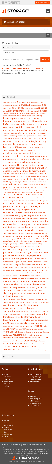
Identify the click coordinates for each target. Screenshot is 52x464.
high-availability (12, 190)
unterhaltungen (30, 326)
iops (17, 201)
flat (22, 182)
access (34, 102)
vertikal (21, 332)
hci (4, 190)
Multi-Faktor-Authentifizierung (25, 223)
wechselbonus (32, 344)
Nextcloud (6, 384)
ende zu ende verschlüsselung (23, 166)
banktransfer (19, 116)
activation (12, 105)
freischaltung (7, 184)
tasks (28, 311)
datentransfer (22, 147)
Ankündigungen (33, 401)
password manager (22, 252)
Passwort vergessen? (35, 399)
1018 (4, 102)
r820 (44, 267)
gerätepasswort (17, 187)
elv (18, 162)
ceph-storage (9, 127)
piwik (43, 262)
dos (13, 159)
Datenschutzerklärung (35, 445)
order (22, 247)
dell (15, 150)
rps (36, 282)
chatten (33, 127)
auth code (16, 113)
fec (19, 179)
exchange (7, 176)
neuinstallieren (7, 233)
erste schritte (43, 173)
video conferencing (43, 332)
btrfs (5, 124)
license (35, 213)
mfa (39, 218)
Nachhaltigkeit (7, 434)
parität (24, 249)
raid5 (12, 270)
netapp (13, 230)
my (19, 227)
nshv (42, 236)
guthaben (37, 187)
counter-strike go (18, 138)
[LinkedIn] (12, 3)
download (17, 159)
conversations (21, 136)
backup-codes (43, 113)
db (28, 147)
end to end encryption (24, 165)
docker (37, 156)
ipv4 (44, 201)
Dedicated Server (7, 381)
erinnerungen (39, 170)
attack (31, 111)
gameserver (32, 184)
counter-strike (33, 136)
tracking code (37, 314)
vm (38, 337)
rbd (38, 270)
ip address (26, 201)
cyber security (26, 141)
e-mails (37, 159)
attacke (36, 111)
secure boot (41, 284)
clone (25, 130)
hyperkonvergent (27, 192)
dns (35, 153)
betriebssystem (10, 118)
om (14, 241)
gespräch (25, 187)
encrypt (36, 162)
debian (39, 147)
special (31, 299)
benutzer (32, 116)
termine (33, 311)
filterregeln (9, 182)
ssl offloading (15, 302)
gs (31, 187)
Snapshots (17, 293)
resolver (37, 276)
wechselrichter (7, 347)
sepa (16, 287)
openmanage (13, 244)
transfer (7, 316)
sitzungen (39, 290)
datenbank (37, 144)
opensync (33, 244)
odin (41, 239)
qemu (16, 267)
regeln (46, 273)
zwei (21, 350)
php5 (28, 262)
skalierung (8, 293)
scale (14, 284)
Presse (5, 423)
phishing (10, 262)
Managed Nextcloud (34, 379)
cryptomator (36, 138)
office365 (45, 239)
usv (24, 328)
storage (10, 305)
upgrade (39, 325)
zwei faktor (26, 350)
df (34, 150)
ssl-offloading (24, 302)
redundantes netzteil (32, 273)
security (7, 287)
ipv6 (47, 201)
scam (29, 284)
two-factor (14, 320)
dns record (22, 156)
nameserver (32, 227)
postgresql (18, 264)
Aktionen (5, 427)
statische (39, 302)
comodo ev (11, 133)
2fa (18, 102)
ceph (32, 124)
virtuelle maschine (12, 337)
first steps (18, 182)
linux (14, 215)
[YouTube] (18, 3)
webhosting (31, 340)
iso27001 (20, 203)
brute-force (16, 121)
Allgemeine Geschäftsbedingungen (14, 445)
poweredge (34, 264)
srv (4, 302)
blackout (31, 118)
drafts (25, 159)
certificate (21, 127)
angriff (10, 108)
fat (17, 179)
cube (45, 138)
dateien (16, 144)
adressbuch (25, 104)
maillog (18, 219)
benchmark (26, 116)
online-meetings (34, 241)
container (32, 133)
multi (12, 221)
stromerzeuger (34, 305)
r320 (32, 267)
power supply (27, 264)
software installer (31, 293)
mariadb (30, 218)
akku (32, 105)
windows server (28, 346)
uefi (5, 323)
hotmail (39, 190)
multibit (29, 224)
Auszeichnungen (7, 425)
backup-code (34, 113)
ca (8, 124)
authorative (22, 113)
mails (22, 218)
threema (5, 314)
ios (20, 200)
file (31, 179)
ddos (33, 147)
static (29, 302)
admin (17, 105)
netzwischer (30, 230)
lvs (35, 216)
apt (7, 111)
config (18, 133)
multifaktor (8, 227)
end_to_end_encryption (35, 167)
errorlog (36, 173)
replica (10, 276)
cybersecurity (39, 141)
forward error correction (39, 182)
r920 (47, 267)
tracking (30, 314)
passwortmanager (23, 255)
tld (17, 314)
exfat (12, 176)
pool (7, 264)
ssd (8, 302)
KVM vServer (6, 377)
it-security (20, 206)
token (19, 314)
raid (9, 270)
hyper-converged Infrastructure (12, 192)
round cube (18, 281)
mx (15, 227)
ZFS (13, 349)
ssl (10, 302)
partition (38, 249)
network (20, 230)
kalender (7, 209)
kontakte (30, 209)
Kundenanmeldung (42, 2)
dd (30, 147)
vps (46, 337)
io (14, 201)
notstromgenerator (28, 236)
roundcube (29, 281)
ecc (4, 162)
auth (11, 113)
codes (39, 130)
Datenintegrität (10, 147)
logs (30, 215)
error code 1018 (11, 173)
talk (25, 311)
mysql (23, 227)
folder (29, 182)
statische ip (45, 302)
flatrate (25, 182)
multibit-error (36, 224)
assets (26, 110)
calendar (21, 124)
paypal (39, 259)
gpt (29, 187)
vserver (5, 341)
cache (15, 124)
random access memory (29, 270)
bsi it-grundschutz (38, 121)
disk (31, 153)
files (36, 179)
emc (30, 162)
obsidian (36, 239)
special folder (37, 299)
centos (28, 124)
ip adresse (33, 201)
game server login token (21, 184)
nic (25, 233)
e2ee (43, 159)
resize (26, 275)
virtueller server (29, 337)
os (25, 246)
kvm (21, 212)
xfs (44, 347)
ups (45, 325)
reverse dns (45, 279)
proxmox (5, 267)
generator (8, 187)
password (8, 252)
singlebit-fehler (31, 290)
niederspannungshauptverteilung (35, 233)
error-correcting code (28, 173)
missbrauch (6, 221)
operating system (11, 246)
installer (44, 198)
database (7, 144)
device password (28, 150)
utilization (29, 329)
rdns (42, 270)
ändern (5, 108)
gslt (33, 187)
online (18, 241)
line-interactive (7, 216)
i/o (12, 195)
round (9, 281)
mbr (35, 219)
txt (46, 320)
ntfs (46, 236)
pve (10, 267)
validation (35, 329)
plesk (46, 262)
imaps (21, 194)
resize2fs (31, 276)
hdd (6, 190)
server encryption (34, 287)
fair (46, 176)
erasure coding (25, 170)
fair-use (10, 179)
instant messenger (8, 201)
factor (38, 176)
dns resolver (31, 156)
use (4, 329)
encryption (8, 165)
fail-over (42, 176)
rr (38, 281)
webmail (7, 343)
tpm (26, 314)
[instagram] (6, 3)
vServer (5, 374)
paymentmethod (28, 258)
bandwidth (11, 116)
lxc (38, 215)
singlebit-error (22, 290)
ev (4, 176)
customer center (11, 141)
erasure (14, 170)
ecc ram (8, 162)
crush (29, 138)
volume (42, 338)
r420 (35, 267)
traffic (44, 314)
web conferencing (20, 341)
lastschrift (26, 213)
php (16, 261)
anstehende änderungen (30, 108)
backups (5, 116)
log (18, 215)
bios (19, 118)
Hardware (5, 432)
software (22, 293)
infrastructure (30, 198)
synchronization (11, 311)
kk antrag (23, 210)
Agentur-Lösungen (34, 374)
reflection (41, 273)
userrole (14, 328)
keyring (18, 210)
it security (29, 203)
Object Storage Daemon (27, 239)
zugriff (18, 350)
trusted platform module (27, 316)
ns (39, 236)
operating (39, 244)
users (20, 329)
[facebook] (3, 3)
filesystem (43, 179)
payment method (11, 258)
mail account (11, 219)
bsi (28, 121)
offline (5, 241)
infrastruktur (37, 198)
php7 (31, 262)
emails (27, 162)
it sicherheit (40, 203)
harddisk (45, 187)
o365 (18, 239)
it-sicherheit (31, 206)
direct (20, 153)
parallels (17, 249)
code (35, 130)
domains (7, 159)
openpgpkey (24, 243)
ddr (36, 147)
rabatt (5, 270)
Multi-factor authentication (29, 221)
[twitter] (9, 3)
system (21, 311)
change (28, 127)
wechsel (23, 343)
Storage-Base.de (23, 461)
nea (39, 227)
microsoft (44, 219)
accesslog (6, 105)
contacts (25, 133)
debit (43, 147)
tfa (47, 311)
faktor (14, 179)
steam (5, 305)
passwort (45, 253)
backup (28, 113)
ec (47, 159)
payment (36, 255)
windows (16, 346)
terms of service (41, 311)
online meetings (24, 241)
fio (14, 182)
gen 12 (38, 184)
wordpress (40, 347)
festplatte (25, 179)
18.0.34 (14, 102)
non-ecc (16, 236)
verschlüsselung (11, 331)
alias (44, 104)
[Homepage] (15, 11)
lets (31, 212)
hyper (43, 190)
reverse (39, 279)
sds (33, 284)
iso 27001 (11, 203)
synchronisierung (26, 308)
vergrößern (41, 329)
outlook (31, 247)
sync (16, 308)
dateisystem (26, 144)
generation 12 (44, 184)
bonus (37, 118)
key (13, 209)
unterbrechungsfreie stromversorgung (14, 326)
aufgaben (42, 110)
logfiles (24, 215)
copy (27, 136)
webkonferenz (41, 341)
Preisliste (5, 386)
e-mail (31, 159)
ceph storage (41, 124)
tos (22, 314)
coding (44, 130)
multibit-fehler (44, 224)
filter (4, 182)
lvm (33, 216)
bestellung (39, 116)
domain (43, 156)
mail (5, 218)
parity (31, 249)
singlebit (15, 290)
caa (11, 124)
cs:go (41, 138)
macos (43, 215)
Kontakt (5, 436)
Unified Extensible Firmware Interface (25, 323)
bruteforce (23, 121)
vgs (36, 332)
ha (41, 187)
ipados (39, 200)
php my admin (22, 262)
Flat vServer (6, 379)
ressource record (11, 278)
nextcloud (15, 233)
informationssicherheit (14, 197)
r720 (41, 267)
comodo (5, 133)
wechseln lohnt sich (42, 344)
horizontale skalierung (30, 190)
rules (40, 282)
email (22, 162)
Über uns (5, 420)
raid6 (16, 270)
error (4, 173)
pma (4, 264)
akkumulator (37, 105)
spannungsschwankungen (15, 299)
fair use (5, 179)
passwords (37, 252)
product (42, 264)
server (22, 287)
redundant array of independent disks (14, 273)
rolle (4, 282)
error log (18, 173)
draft (22, 159)
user (8, 328)
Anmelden (47, 30)
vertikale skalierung (29, 332)
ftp (12, 184)
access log (40, 102)
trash (12, 317)
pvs (12, 267)
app (40, 107)
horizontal (20, 190)
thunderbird (12, 314)
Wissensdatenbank (34, 403)
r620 (38, 267)
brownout (8, 121)
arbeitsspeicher (15, 110)
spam (21, 296)
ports (10, 264)
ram (20, 270)
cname (31, 130)
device (20, 150)
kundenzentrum (11, 212)
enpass (6, 170)
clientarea (19, 130)
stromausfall (21, 305)
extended (21, 176)
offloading (10, 241)
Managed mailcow (34, 381)
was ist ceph (10, 341)
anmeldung (17, 107)
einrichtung (13, 162)
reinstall (5, 276)
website (15, 343)
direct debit (26, 153)
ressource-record (28, 278)
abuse (28, 102)
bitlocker (23, 118)
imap (15, 194)
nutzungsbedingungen (9, 239)
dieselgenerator (10, 153)
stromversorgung (8, 308)
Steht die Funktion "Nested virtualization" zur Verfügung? (22, 68)
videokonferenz (7, 335)
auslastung (6, 113)
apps (44, 107)
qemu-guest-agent (25, 267)
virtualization (38, 335)
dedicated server (8, 150)
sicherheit (8, 290)
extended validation (30, 176)
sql (46, 299)
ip (22, 201)
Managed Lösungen (34, 377)
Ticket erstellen (33, 405)
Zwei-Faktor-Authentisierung (38, 350)
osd (28, 247)
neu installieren (40, 230)
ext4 (16, 176)
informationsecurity (33, 194)
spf (42, 299)
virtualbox (31, 335)
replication (18, 275)
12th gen (9, 102)
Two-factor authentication (32, 320)
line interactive (42, 213)
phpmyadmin (37, 262)
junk (39, 206)
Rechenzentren (7, 430)
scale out (20, 284)
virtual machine (20, 334)
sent (12, 287)
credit (24, 138)
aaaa (24, 102)
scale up (25, 284)
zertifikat (7, 349)
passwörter (8, 255)
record (46, 270)
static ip (34, 302)
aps (4, 111)
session (45, 287)
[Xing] (15, 3)
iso (4, 203)
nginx (21, 233)
